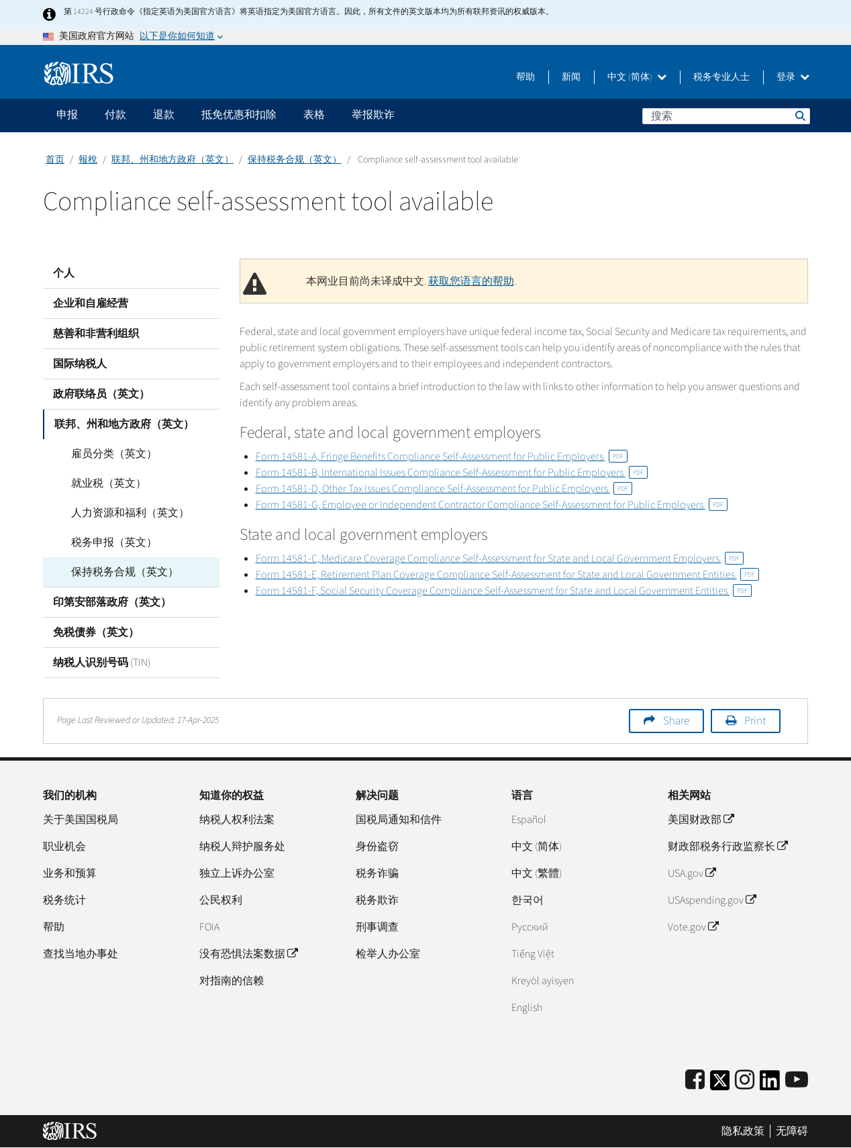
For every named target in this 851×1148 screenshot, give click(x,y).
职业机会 (64, 846)
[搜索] (726, 116)
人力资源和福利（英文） (122, 513)
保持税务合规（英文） (295, 159)
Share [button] (676, 721)
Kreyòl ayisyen (542, 980)
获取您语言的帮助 (471, 281)
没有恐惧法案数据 (248, 954)
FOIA (209, 927)
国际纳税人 (80, 363)
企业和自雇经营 (90, 303)
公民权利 (220, 900)
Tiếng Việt (532, 954)
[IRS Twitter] (720, 1084)
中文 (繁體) (536, 873)
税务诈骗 (377, 873)
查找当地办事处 (80, 954)
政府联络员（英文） (101, 394)
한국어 (527, 900)
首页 (55, 159)
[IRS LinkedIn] (770, 1084)
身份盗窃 (377, 846)
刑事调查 (377, 927)
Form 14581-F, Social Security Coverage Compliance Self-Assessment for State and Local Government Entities (504, 590)
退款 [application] (163, 114)
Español (528, 819)
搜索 (799, 115)
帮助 (525, 77)
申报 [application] (67, 114)
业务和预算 (70, 873)
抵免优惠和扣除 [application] (239, 114)
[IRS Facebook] (695, 1080)
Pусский (529, 927)
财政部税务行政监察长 (727, 846)
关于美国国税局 (80, 819)
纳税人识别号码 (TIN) (101, 662)
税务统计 (64, 900)
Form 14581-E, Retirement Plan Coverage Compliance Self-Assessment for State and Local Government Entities (507, 574)
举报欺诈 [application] (373, 114)
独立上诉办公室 (236, 873)
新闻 (571, 77)
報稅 (88, 159)
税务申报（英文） (106, 542)
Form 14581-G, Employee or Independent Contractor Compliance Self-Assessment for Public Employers (492, 504)
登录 (793, 77)
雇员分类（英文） (106, 453)
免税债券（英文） (96, 632)
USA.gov (691, 873)
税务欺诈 (377, 900)
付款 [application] (115, 114)
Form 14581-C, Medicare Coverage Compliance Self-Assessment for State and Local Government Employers (500, 558)
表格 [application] (314, 114)
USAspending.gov (712, 900)
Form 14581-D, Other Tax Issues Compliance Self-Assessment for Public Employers (444, 488)
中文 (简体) (636, 77)
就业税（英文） (100, 483)
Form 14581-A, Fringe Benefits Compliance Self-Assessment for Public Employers (442, 456)
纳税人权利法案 (236, 819)
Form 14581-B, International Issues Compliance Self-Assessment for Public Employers (452, 472)
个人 (63, 273)
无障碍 (792, 1131)
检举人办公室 (388, 954)
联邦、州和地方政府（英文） (172, 159)
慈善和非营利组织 (96, 333)
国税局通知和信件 (399, 819)
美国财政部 (701, 819)
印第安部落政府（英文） (112, 602)
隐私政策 (742, 1131)
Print (755, 721)
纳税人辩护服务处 (242, 846)
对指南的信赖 (231, 980)
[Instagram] (744, 1080)
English (526, 1007)
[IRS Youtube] (796, 1080)
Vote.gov (693, 927)
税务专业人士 (721, 77)
